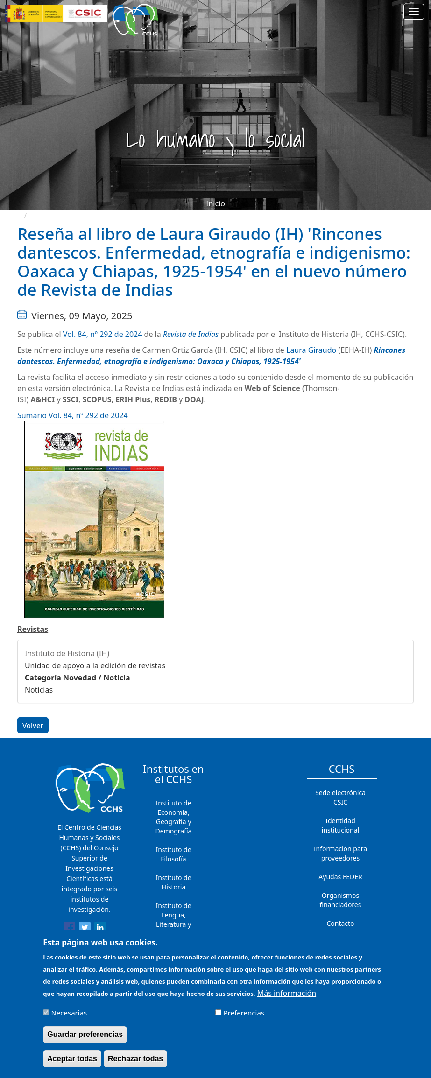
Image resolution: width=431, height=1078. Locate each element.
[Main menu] (413, 12)
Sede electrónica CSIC (340, 797)
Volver (32, 725)
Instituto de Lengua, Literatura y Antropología (174, 919)
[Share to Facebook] (69, 929)
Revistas (32, 629)
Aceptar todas (72, 1064)
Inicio (215, 203)
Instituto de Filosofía (173, 854)
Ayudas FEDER (340, 876)
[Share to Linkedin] (100, 929)
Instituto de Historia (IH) (67, 653)
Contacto (340, 923)
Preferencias (244, 1017)
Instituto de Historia (173, 882)
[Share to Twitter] (85, 929)
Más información (286, 998)
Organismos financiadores (340, 900)
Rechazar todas (135, 1064)
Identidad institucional (340, 825)
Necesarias (69, 1017)
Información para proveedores (340, 853)
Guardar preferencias (85, 1039)
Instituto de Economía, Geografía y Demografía (173, 816)
